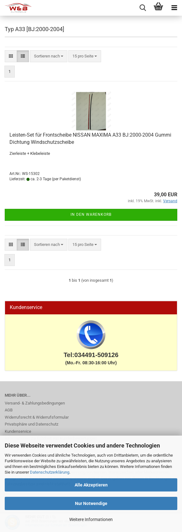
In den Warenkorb (91, 214)
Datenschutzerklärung (49, 472)
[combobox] (48, 56)
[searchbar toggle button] (143, 8)
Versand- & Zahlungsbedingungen (35, 403)
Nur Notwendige (91, 503)
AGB (9, 410)
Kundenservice (18, 431)
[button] (11, 56)
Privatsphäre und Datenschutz (31, 424)
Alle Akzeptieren (91, 484)
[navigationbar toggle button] (174, 8)
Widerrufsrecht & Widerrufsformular (37, 417)
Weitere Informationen (91, 519)
